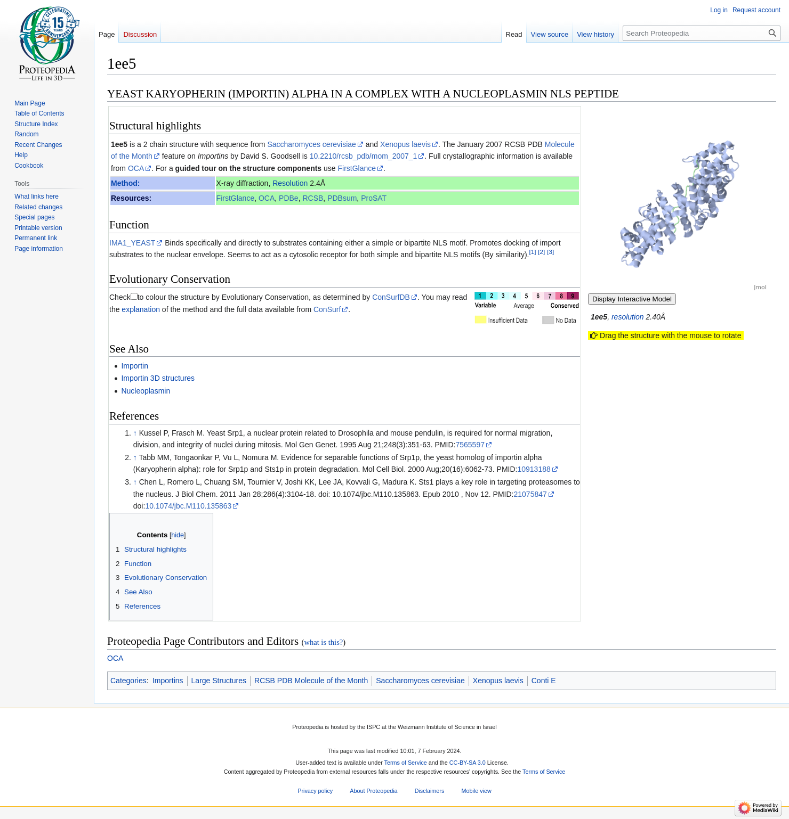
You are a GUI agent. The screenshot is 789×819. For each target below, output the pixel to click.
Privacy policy (315, 791)
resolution (627, 317)
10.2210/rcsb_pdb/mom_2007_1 (363, 156)
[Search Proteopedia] (701, 33)
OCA (136, 168)
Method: (125, 183)
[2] (541, 251)
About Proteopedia (373, 791)
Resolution (290, 183)
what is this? (323, 642)
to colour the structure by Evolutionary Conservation (223, 297)
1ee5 (119, 144)
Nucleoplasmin (145, 391)
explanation (141, 309)
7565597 (470, 444)
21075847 (529, 494)
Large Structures (219, 680)
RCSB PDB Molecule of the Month (311, 680)
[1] (532, 251)
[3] (550, 251)
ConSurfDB (391, 297)
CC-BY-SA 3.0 (467, 763)
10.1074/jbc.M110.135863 (188, 506)
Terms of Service (405, 763)
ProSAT (374, 198)
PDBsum (342, 198)
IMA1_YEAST (132, 243)
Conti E (544, 680)
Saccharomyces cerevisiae (311, 144)
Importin (134, 366)
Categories (128, 680)
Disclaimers (430, 791)
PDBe (289, 198)
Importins (167, 680)
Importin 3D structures (158, 378)
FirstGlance (357, 168)
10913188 (533, 469)
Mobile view (476, 791)
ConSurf (327, 309)
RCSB (312, 198)
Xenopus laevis (405, 144)
